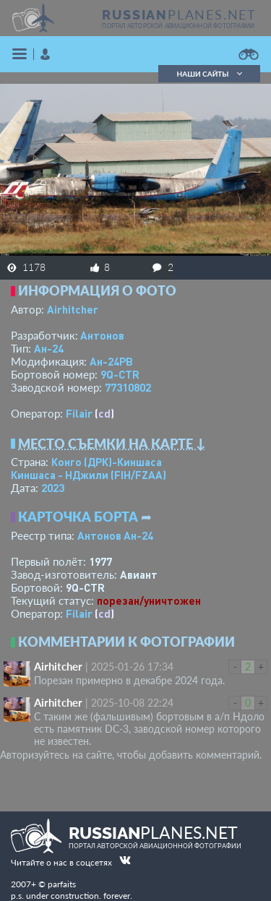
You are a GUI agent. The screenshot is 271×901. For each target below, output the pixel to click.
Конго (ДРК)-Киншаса (106, 461)
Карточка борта (78, 517)
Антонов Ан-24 (115, 535)
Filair (79, 413)
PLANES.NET (179, 14)
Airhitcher (72, 309)
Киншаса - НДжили (88, 474)
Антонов (102, 335)
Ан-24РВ (111, 361)
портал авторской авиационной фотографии (178, 26)
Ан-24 (49, 348)
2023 (52, 487)
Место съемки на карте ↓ (112, 444)
